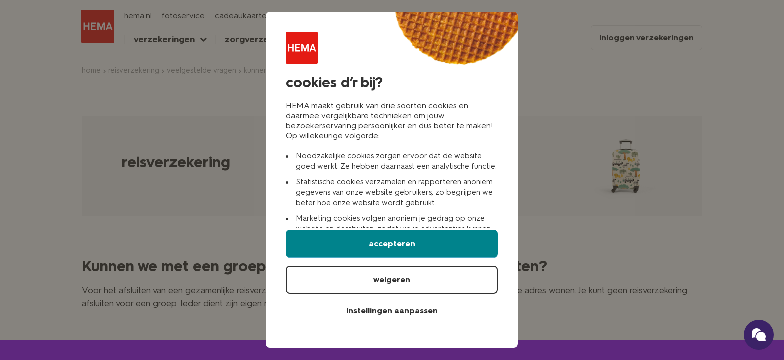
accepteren (392, 243)
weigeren (392, 279)
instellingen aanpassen (392, 311)
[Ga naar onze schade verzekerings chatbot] (759, 335)
